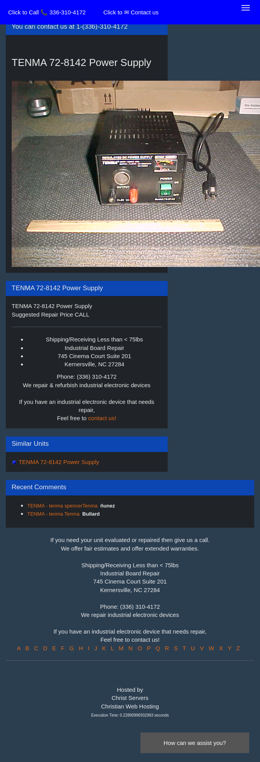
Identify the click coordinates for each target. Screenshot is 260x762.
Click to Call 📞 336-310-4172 (47, 12)
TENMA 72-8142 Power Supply (58, 462)
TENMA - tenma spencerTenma (62, 506)
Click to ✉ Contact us (130, 12)
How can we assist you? (195, 742)
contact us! (102, 418)
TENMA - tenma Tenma (53, 514)
